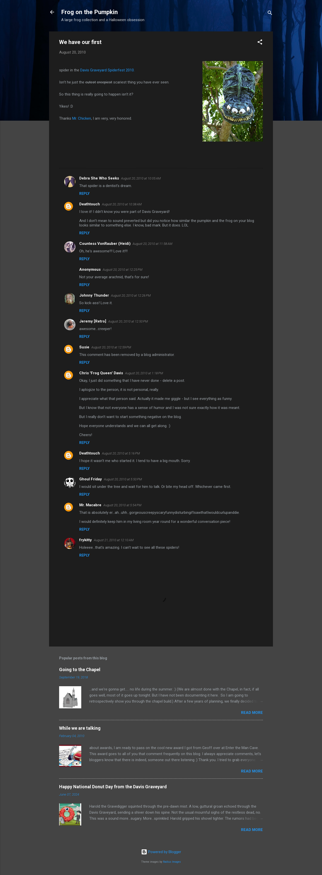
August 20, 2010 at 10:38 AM (122, 204)
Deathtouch (89, 204)
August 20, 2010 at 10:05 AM (141, 178)
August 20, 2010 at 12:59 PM (111, 347)
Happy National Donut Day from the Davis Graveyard (113, 786)
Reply (84, 194)
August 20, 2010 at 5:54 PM (122, 505)
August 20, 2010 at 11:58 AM (152, 244)
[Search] (270, 13)
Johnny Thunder (94, 295)
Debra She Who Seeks (99, 178)
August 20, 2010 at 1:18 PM (144, 373)
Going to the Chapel (79, 669)
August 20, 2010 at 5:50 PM (123, 479)
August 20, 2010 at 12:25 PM (122, 269)
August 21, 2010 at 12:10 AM (114, 540)
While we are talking (80, 728)
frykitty (85, 540)
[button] (260, 43)
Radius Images (172, 861)
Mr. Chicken (81, 118)
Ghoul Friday (90, 479)
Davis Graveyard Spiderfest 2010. (107, 70)
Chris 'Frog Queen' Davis (101, 373)
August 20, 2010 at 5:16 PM (121, 453)
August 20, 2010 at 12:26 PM (131, 295)
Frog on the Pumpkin (89, 12)
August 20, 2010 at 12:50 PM (128, 321)
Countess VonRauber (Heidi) (105, 243)
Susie (84, 347)
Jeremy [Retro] (92, 321)
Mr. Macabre (90, 505)
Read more (252, 712)
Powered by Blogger (161, 852)
